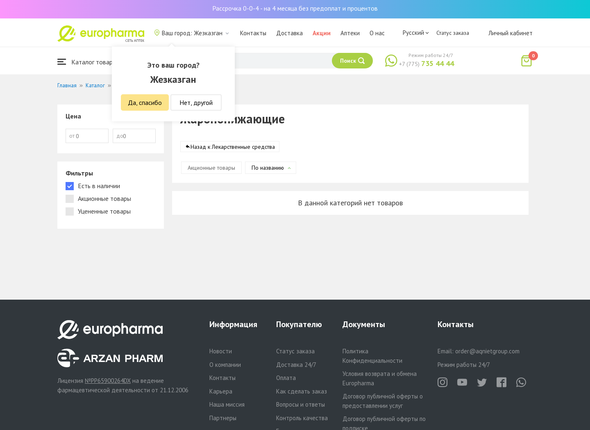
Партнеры (222, 418)
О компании (225, 365)
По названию (268, 168)
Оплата (286, 378)
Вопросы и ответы (300, 404)
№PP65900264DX (108, 380)
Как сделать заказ (301, 391)
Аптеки (350, 33)
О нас (377, 33)
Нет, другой (196, 102)
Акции (322, 33)
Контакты (253, 33)
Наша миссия (227, 404)
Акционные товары (211, 168)
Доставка (289, 33)
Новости (220, 351)
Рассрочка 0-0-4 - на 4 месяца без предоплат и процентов (295, 8)
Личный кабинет (510, 33)
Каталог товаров (88, 61)
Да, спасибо (145, 102)
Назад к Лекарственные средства (233, 147)
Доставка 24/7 (296, 365)
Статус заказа (452, 32)
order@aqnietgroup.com (487, 351)
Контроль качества (302, 418)
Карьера (220, 391)
